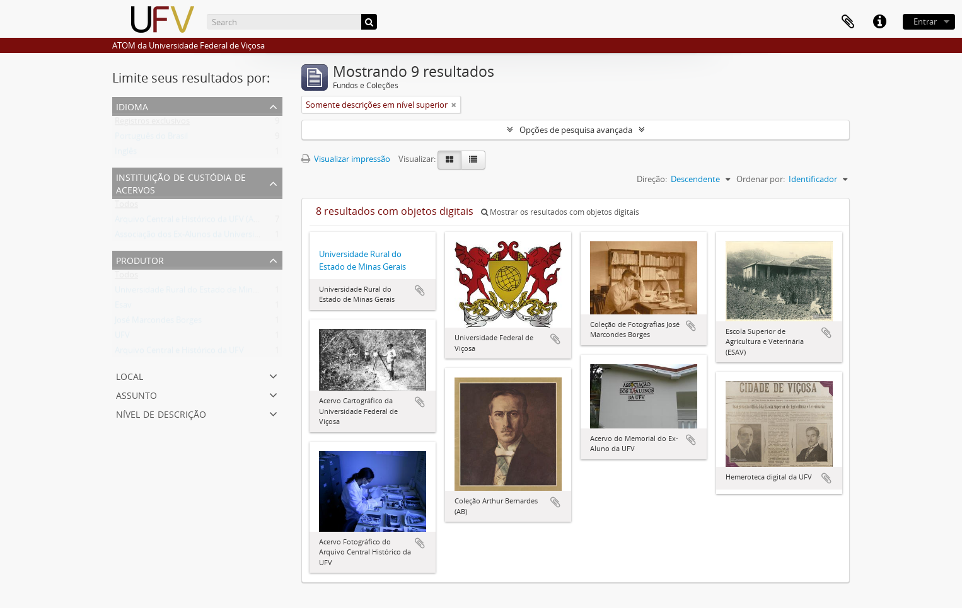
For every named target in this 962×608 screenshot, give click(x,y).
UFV (122, 337)
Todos (126, 206)
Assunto (136, 394)
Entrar (925, 21)
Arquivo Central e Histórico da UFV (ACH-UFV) (200, 221)
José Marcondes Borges (158, 322)
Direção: (652, 179)
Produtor (140, 259)
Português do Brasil (151, 138)
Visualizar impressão (345, 158)
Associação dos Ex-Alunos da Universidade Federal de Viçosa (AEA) (238, 237)
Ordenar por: (760, 179)
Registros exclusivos (152, 123)
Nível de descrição (161, 413)
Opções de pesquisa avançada (575, 129)
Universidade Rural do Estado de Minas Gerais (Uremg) (216, 292)
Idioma (132, 105)
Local (129, 375)
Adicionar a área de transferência (420, 290)
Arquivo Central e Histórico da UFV (179, 352)
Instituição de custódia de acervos (181, 182)
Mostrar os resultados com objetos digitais (560, 212)
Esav (123, 307)
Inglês (126, 153)
